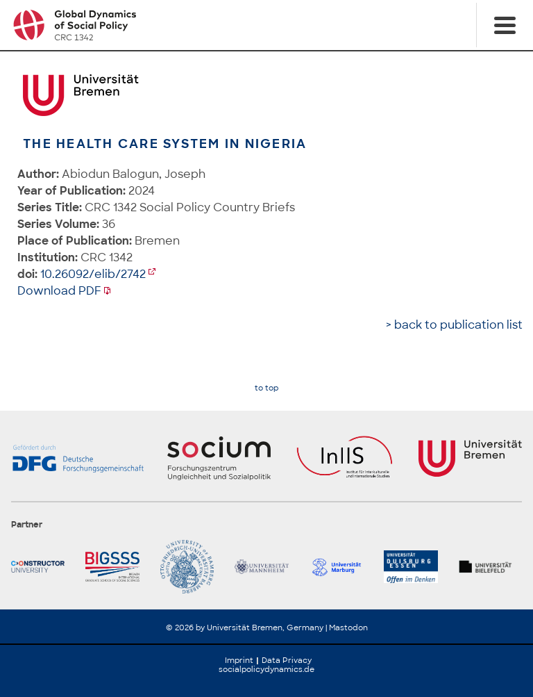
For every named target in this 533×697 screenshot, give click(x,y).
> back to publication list (454, 325)
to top (266, 388)
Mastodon (348, 627)
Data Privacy (287, 660)
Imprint (239, 660)
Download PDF (59, 291)
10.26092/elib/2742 (93, 274)
